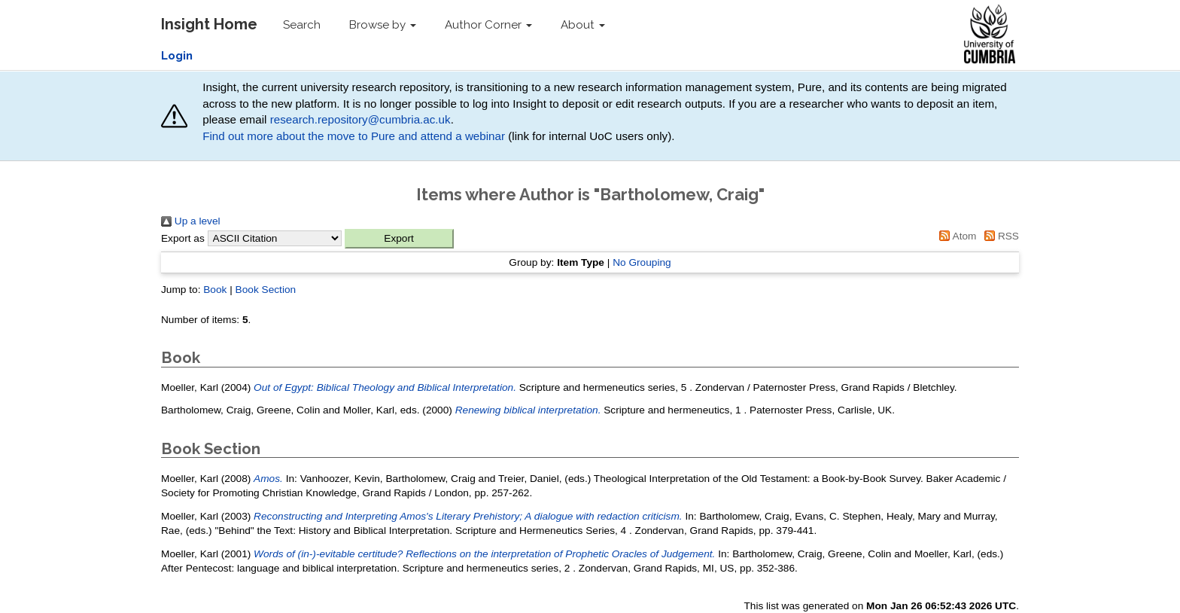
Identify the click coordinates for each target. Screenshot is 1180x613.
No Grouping (642, 262)
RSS (999, 236)
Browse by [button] (382, 25)
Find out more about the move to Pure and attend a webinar (353, 136)
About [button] (583, 25)
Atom (956, 236)
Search (302, 25)
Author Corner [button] (488, 25)
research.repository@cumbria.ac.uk (360, 119)
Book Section (266, 289)
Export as (183, 238)
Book (215, 289)
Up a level (190, 221)
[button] (399, 239)
